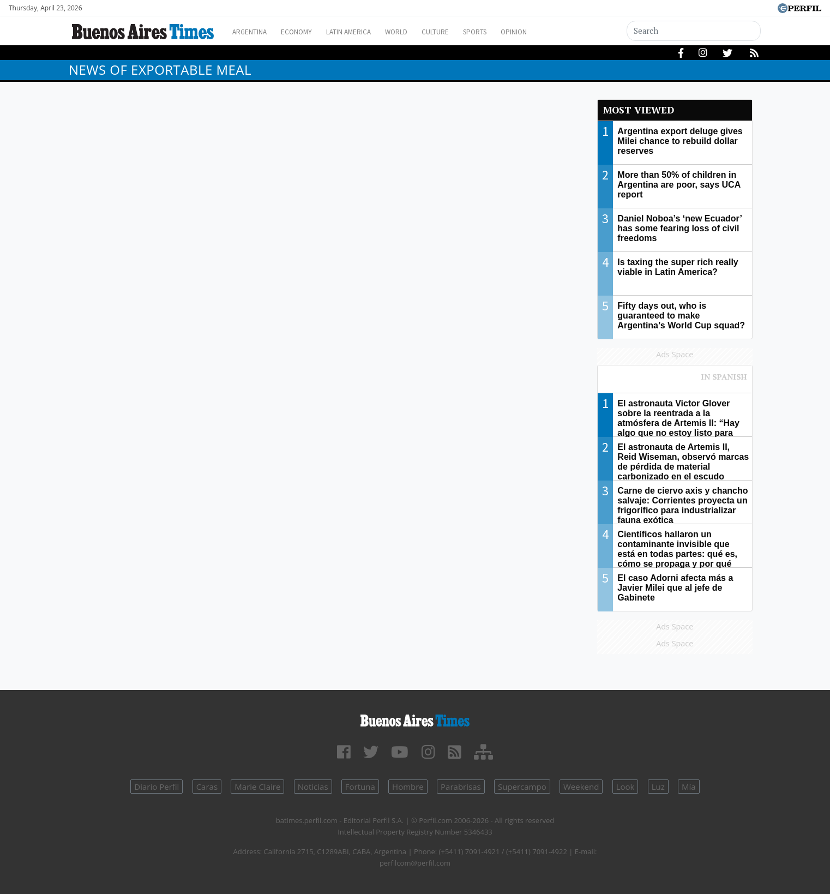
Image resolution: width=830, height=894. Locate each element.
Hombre (408, 786)
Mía (689, 786)
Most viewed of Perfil (675, 381)
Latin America (363, 32)
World (418, 32)
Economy (305, 32)
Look (625, 786)
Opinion (551, 32)
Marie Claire (257, 786)
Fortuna (360, 786)
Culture (462, 32)
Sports (507, 32)
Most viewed (638, 110)
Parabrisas (461, 786)
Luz (658, 786)
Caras (207, 786)
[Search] (694, 31)
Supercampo (522, 786)
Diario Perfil (156, 786)
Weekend (581, 786)
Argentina (252, 32)
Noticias (313, 786)
